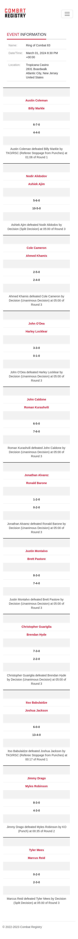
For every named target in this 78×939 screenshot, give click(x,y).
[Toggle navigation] (67, 14)
